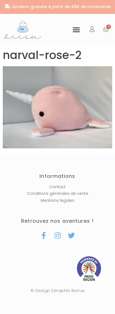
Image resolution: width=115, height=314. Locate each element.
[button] (76, 29)
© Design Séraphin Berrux (58, 290)
